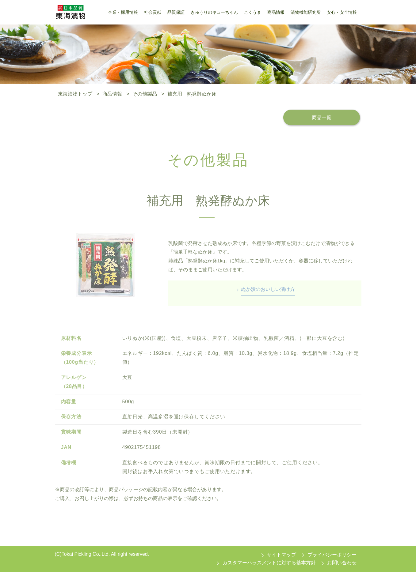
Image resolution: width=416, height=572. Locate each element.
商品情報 (112, 93)
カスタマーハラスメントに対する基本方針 (269, 562)
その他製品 (144, 93)
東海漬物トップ (75, 93)
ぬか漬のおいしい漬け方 (268, 289)
